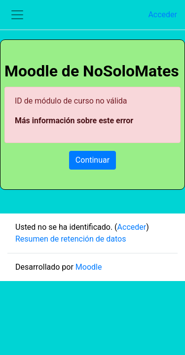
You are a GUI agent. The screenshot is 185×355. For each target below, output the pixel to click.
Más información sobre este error (74, 120)
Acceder (162, 14)
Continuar (92, 160)
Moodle (88, 267)
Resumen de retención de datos (70, 239)
